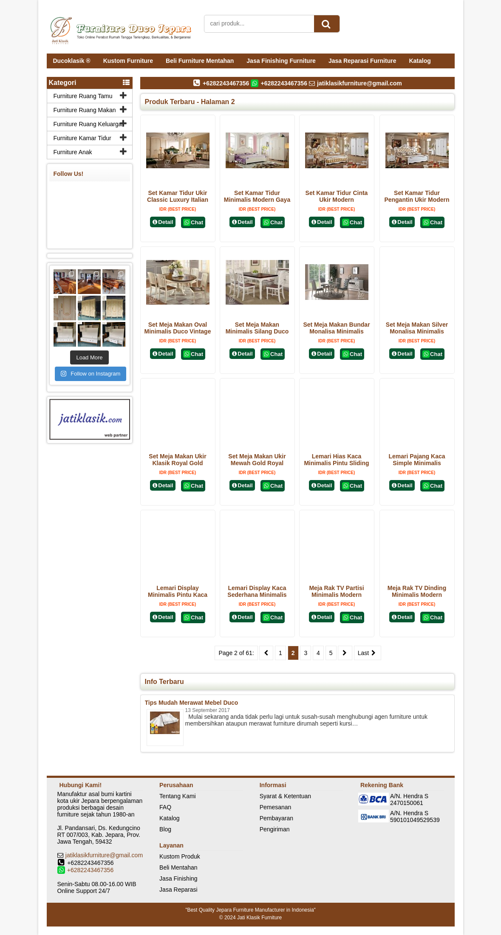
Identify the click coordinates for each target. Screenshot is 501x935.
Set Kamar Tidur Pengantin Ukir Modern (416, 196)
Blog (165, 829)
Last (367, 653)
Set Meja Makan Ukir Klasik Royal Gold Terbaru (177, 463)
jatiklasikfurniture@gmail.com (104, 855)
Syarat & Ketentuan (285, 796)
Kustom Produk (179, 856)
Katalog (419, 60)
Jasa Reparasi (178, 889)
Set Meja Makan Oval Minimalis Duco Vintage (177, 328)
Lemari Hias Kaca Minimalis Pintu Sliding (336, 459)
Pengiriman (275, 829)
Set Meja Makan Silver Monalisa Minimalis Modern (417, 331)
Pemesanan (276, 807)
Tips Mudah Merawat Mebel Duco (191, 702)
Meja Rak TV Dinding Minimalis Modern (417, 591)
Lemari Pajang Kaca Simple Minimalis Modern (416, 463)
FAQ (165, 807)
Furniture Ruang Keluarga (88, 124)
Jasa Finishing (178, 878)
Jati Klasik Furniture (259, 918)
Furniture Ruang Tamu (83, 96)
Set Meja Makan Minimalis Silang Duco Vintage (257, 331)
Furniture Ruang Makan (85, 110)
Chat (193, 222)
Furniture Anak (73, 152)
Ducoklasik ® (72, 60)
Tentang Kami (177, 796)
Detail (162, 222)
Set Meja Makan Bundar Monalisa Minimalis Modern (336, 331)
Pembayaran (276, 818)
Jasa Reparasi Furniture (362, 60)
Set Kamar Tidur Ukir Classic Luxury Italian (177, 196)
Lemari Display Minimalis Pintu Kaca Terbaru (177, 595)
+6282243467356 (90, 870)
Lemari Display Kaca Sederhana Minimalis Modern (256, 595)
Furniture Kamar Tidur (82, 138)
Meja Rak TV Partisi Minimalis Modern (336, 591)
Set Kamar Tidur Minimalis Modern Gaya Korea (257, 199)
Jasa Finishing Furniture (281, 60)
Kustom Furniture (128, 60)
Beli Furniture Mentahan (200, 60)
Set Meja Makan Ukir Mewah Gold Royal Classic (257, 463)
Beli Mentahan (178, 867)
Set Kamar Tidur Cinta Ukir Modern (337, 196)
